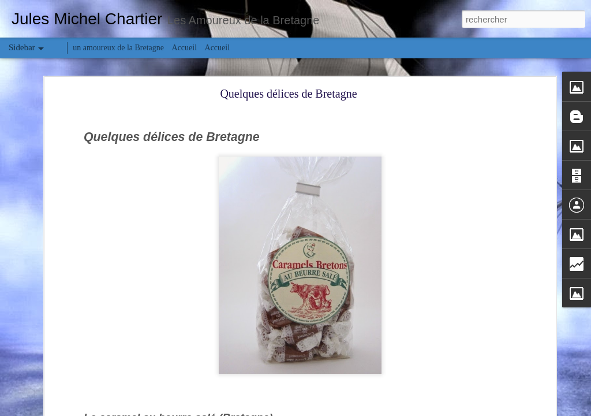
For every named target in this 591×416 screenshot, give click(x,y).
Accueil (184, 47)
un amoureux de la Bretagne (118, 47)
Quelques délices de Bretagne (288, 93)
